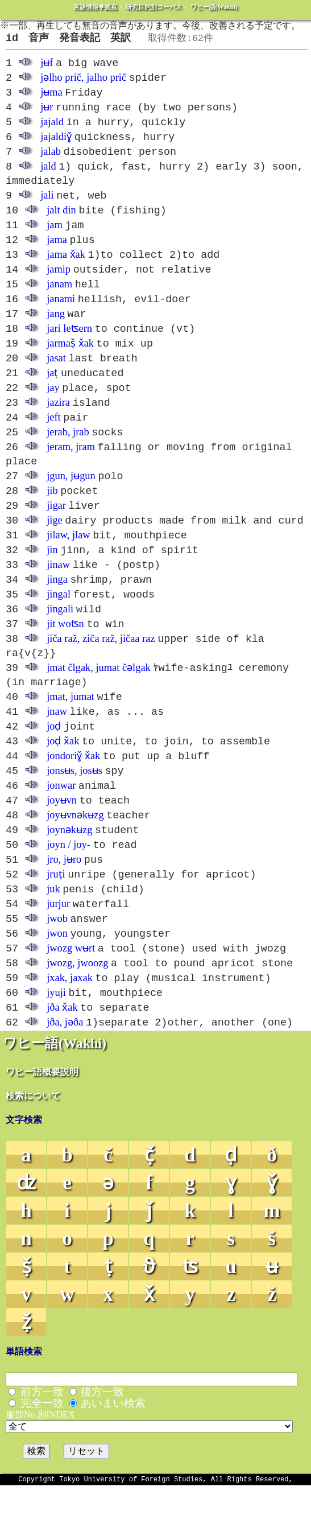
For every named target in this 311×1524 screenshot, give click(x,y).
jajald (52, 127)
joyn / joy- (68, 875)
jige (55, 539)
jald (48, 173)
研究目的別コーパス (154, 6)
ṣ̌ (26, 1303)
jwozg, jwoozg (77, 998)
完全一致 (42, 1440)
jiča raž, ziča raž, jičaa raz (101, 662)
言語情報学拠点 (95, 6)
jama (57, 248)
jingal (59, 616)
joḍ (54, 752)
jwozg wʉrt (71, 982)
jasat (56, 371)
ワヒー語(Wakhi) (214, 6)
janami (61, 310)
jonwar (61, 813)
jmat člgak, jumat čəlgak (99, 692)
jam (55, 233)
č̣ (149, 1192)
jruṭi (56, 906)
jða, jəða (65, 1059)
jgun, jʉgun (71, 493)
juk (53, 921)
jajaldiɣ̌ (56, 142)
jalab (50, 157)
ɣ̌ (272, 1220)
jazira (58, 417)
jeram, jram (71, 463)
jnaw (57, 737)
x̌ (149, 1331)
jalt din (61, 218)
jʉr (46, 111)
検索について (33, 1133)
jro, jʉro (64, 890)
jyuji (56, 1029)
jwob (57, 952)
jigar (56, 524)
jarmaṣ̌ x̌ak (70, 356)
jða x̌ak (62, 1044)
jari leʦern (69, 341)
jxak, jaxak (70, 1013)
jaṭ (52, 387)
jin (52, 570)
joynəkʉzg (69, 860)
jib (52, 508)
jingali (60, 631)
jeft (54, 433)
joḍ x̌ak (63, 767)
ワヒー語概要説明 (42, 1109)
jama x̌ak (66, 264)
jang (56, 325)
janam (59, 294)
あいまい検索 (113, 1440)
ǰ (149, 1248)
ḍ (231, 1192)
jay (53, 402)
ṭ (108, 1303)
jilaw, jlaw (68, 555)
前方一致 (42, 1429)
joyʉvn (62, 829)
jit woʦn (65, 647)
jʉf (46, 65)
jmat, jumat (70, 721)
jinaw (58, 585)
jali (47, 202)
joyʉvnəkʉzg (75, 844)
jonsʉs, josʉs (74, 798)
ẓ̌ (26, 1359)
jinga (57, 601)
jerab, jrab (68, 448)
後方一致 (102, 1429)
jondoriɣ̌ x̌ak (73, 783)
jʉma (51, 96)
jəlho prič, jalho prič (83, 81)
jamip (59, 279)
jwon (57, 967)
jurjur (58, 936)
